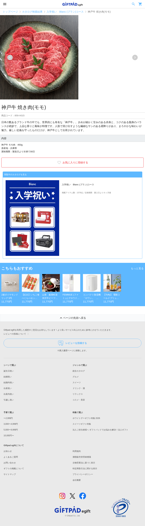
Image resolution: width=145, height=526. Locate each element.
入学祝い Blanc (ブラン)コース (65, 11)
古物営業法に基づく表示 (84, 463)
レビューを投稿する (72, 343)
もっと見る (137, 268)
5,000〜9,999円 (11, 430)
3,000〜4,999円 (11, 424)
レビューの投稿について (17, 334)
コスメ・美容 (79, 400)
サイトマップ (10, 474)
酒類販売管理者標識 (82, 457)
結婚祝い (8, 377)
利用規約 (77, 451)
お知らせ (8, 451)
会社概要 (77, 480)
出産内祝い (9, 394)
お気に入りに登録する (72, 162)
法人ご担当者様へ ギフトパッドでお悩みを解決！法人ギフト (100, 430)
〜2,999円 (8, 418)
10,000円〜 (9, 435)
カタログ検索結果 (32, 11)
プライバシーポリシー (83, 474)
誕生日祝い (9, 371)
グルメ (76, 377)
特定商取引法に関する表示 (85, 468)
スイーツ (77, 382)
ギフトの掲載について (14, 468)
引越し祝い (9, 400)
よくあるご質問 (11, 457)
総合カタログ (79, 371)
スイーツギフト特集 (82, 424)
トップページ (10, 11)
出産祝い (8, 388)
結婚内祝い (9, 382)
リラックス (78, 394)
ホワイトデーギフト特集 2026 (86, 418)
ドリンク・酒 (79, 388)
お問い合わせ (10, 463)
